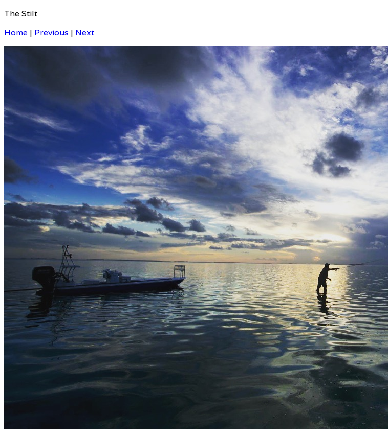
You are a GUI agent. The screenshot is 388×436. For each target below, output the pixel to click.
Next (84, 32)
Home (16, 32)
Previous (51, 32)
